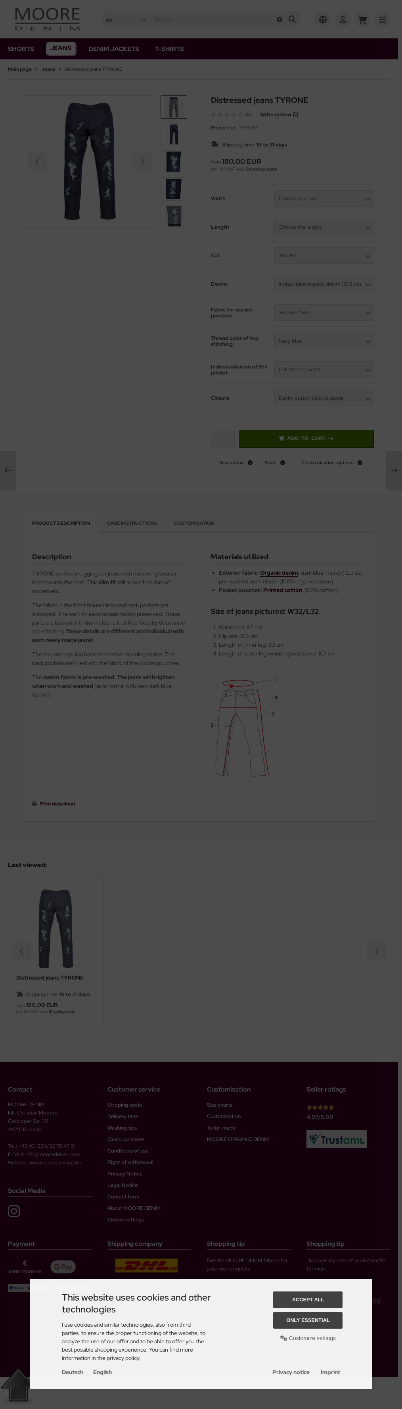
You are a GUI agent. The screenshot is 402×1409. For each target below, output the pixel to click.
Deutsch (72, 1372)
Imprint (330, 1372)
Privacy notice (291, 1372)
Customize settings (308, 1338)
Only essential (308, 1320)
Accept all (308, 1300)
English (102, 1372)
